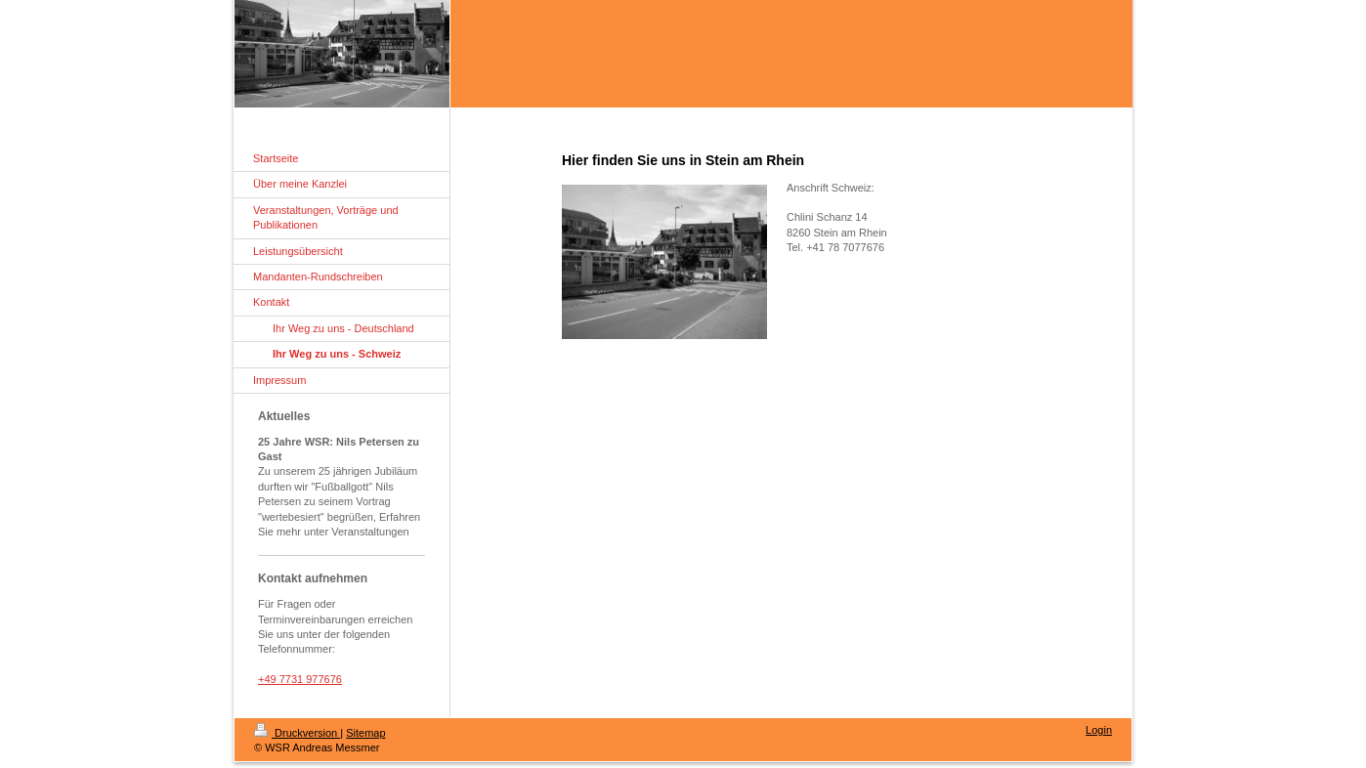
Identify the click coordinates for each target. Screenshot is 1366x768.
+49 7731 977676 (300, 679)
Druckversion (297, 733)
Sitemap (365, 733)
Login (1099, 730)
